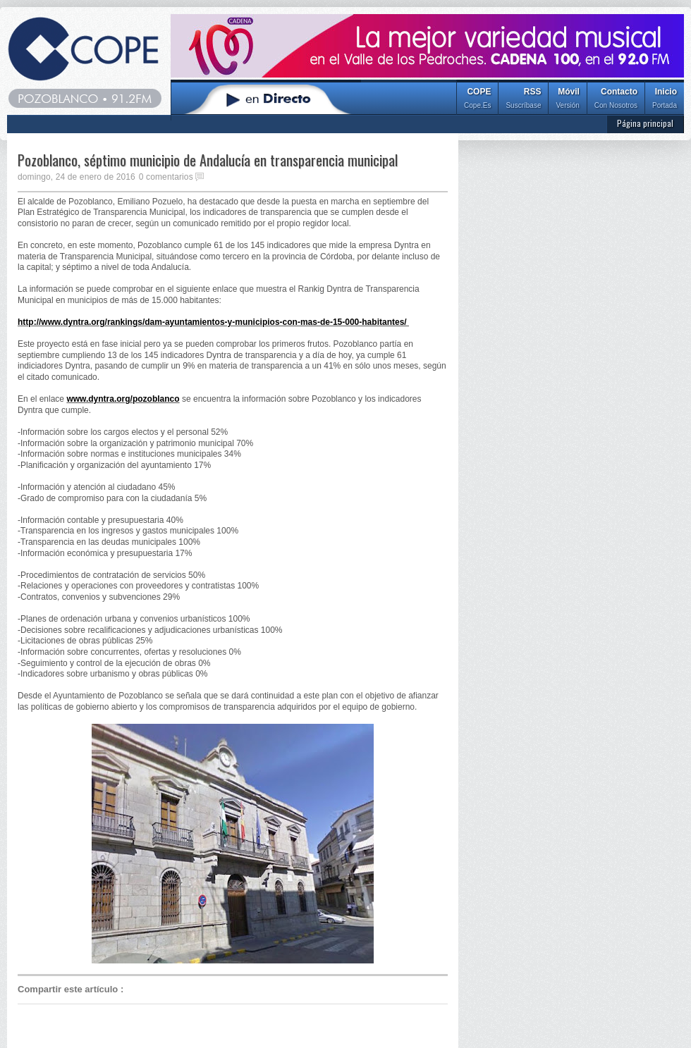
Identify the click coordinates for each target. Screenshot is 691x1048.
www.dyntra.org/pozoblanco (122, 399)
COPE (477, 100)
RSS (523, 100)
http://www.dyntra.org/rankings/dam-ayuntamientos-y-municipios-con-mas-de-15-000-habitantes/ (213, 322)
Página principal (645, 123)
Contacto (615, 100)
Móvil (567, 100)
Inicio (664, 100)
